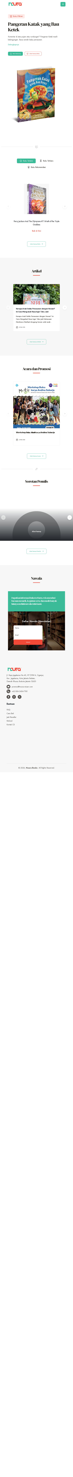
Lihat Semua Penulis (36, 551)
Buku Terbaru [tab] (46, 160)
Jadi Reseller (11, 717)
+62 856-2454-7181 (17, 691)
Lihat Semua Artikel (36, 342)
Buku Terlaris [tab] (26, 160)
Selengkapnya (13, 44)
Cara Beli (10, 713)
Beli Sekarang (15, 54)
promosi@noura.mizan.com (20, 687)
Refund (9, 721)
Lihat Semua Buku (33, 54)
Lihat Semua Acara (36, 456)
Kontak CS (11, 724)
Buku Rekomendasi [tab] (36, 167)
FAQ (8, 709)
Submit (28, 642)
